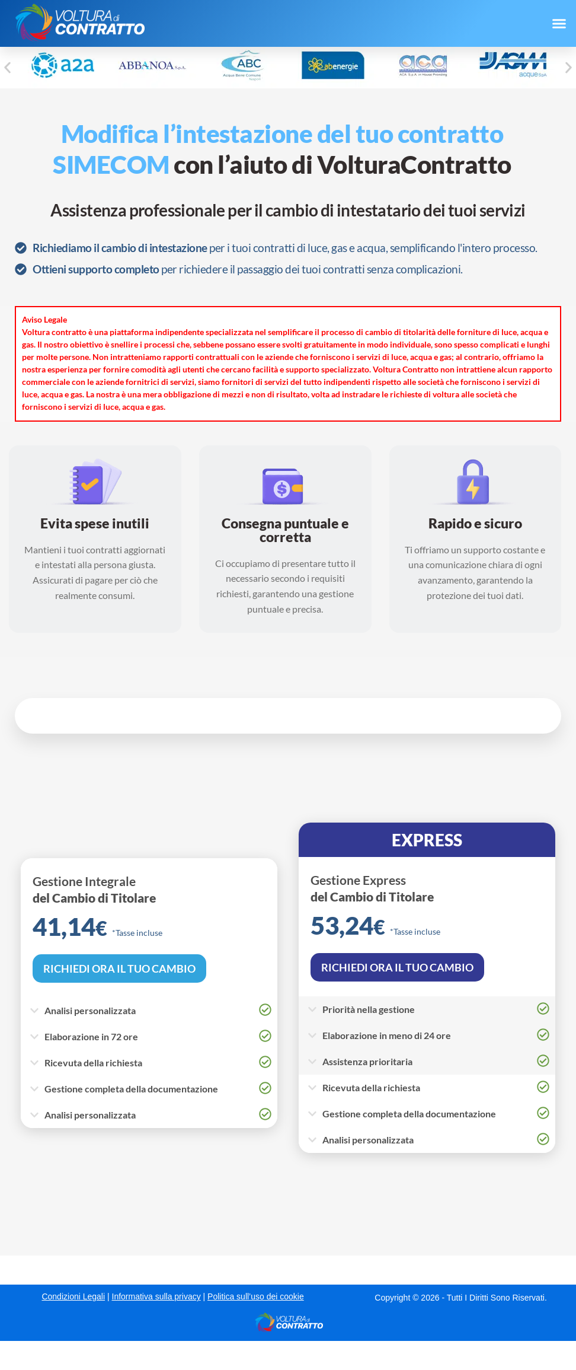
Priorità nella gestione (368, 1009)
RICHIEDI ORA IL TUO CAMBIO (119, 968)
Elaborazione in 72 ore (91, 1036)
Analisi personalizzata (90, 1010)
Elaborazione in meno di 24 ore (386, 1035)
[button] (559, 23)
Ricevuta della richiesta (93, 1062)
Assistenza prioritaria (367, 1061)
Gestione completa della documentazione (131, 1088)
